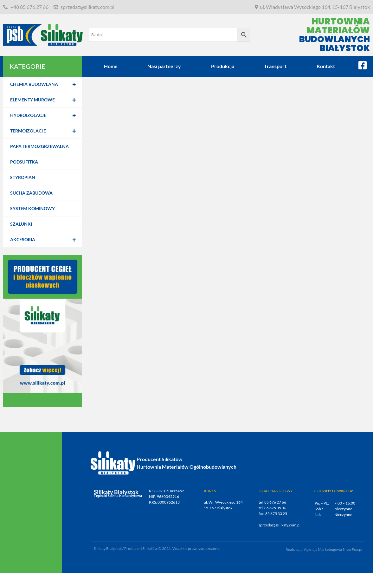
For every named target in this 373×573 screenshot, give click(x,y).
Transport (275, 66)
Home (111, 66)
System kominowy (32, 208)
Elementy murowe (46, 99)
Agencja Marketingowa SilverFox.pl (333, 549)
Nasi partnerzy (164, 66)
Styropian (22, 177)
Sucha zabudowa (31, 193)
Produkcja (222, 66)
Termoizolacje (46, 130)
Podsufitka (24, 161)
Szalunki (21, 224)
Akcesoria (46, 239)
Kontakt (326, 66)
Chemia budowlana (46, 84)
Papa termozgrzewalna (39, 146)
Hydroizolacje (46, 115)
